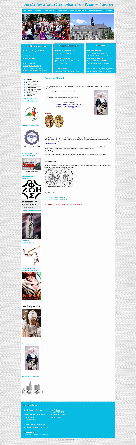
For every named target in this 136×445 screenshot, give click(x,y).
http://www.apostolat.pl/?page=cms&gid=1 (55, 197)
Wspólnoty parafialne (78, 11)
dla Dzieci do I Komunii (32, 84)
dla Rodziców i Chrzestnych (33, 89)
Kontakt (108, 11)
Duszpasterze (62, 11)
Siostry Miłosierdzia (96, 11)
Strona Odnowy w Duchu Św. (32, 146)
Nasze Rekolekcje (31, 82)
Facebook (38, 11)
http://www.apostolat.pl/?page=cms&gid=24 (56, 199)
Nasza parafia (50, 11)
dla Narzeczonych (31, 87)
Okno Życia (29, 92)
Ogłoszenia (29, 79)
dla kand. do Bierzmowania (33, 86)
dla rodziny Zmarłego (31, 91)
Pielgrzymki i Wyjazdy (32, 81)
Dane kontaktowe (30, 94)
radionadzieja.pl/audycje (32, 171)
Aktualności (27, 11)
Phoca (76, 439)
